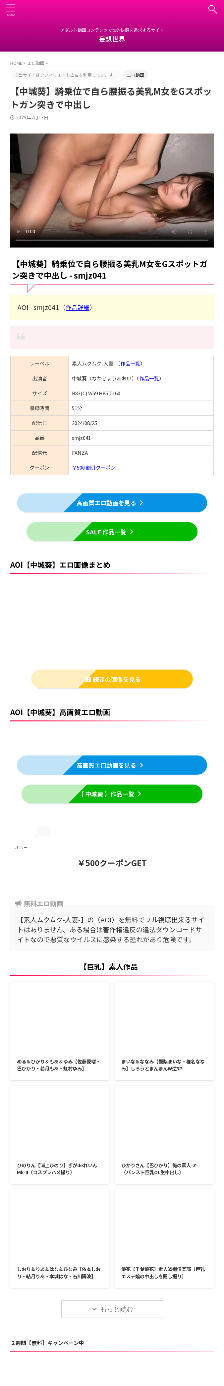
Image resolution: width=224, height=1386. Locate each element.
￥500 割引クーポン (94, 466)
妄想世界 (112, 39)
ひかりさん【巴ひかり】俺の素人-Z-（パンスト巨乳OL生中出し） (162, 1180)
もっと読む (116, 1330)
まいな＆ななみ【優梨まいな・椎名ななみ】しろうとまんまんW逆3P (163, 1066)
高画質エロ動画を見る (110, 502)
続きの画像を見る (113, 679)
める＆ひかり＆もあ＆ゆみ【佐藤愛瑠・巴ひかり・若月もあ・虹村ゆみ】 (59, 1070)
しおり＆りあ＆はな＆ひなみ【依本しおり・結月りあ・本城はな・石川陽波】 (59, 1289)
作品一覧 (130, 362)
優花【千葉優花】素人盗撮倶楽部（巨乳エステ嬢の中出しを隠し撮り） (161, 1289)
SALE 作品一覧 (110, 531)
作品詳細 (79, 307)
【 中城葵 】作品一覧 (110, 794)
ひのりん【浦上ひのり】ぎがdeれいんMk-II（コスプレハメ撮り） (57, 1180)
